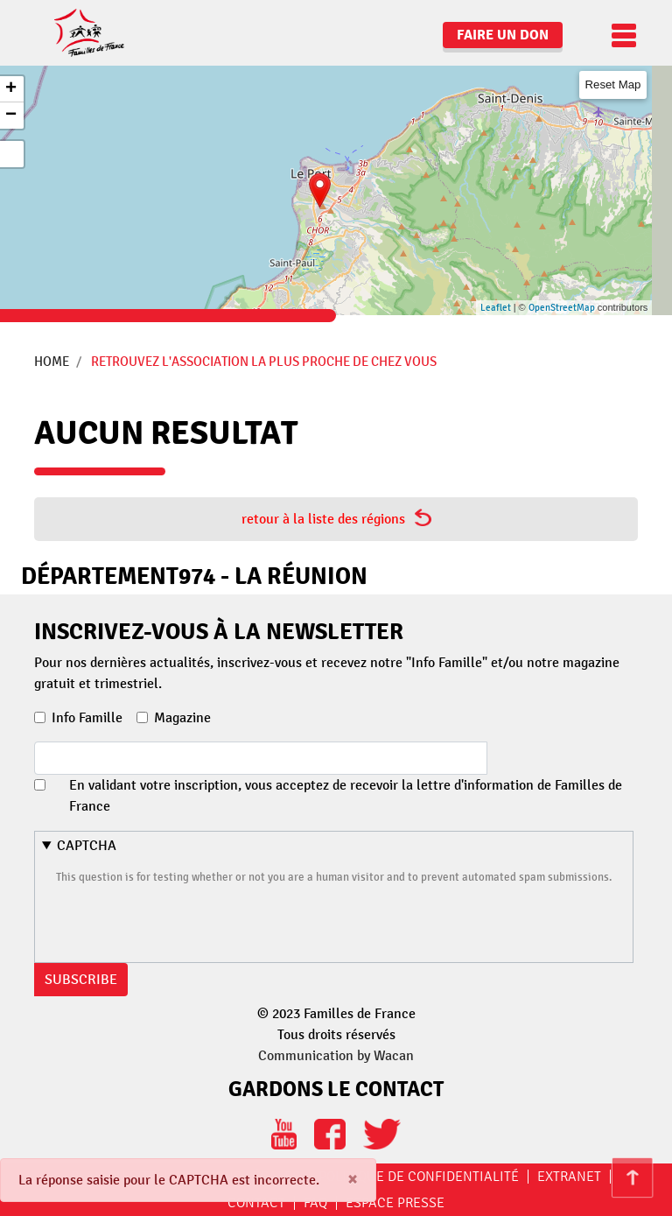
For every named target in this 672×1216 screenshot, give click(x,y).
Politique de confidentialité (418, 1177)
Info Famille (87, 718)
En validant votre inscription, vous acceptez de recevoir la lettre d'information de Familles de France (345, 796)
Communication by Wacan (336, 1056)
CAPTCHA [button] (86, 845)
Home (51, 361)
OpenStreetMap (561, 307)
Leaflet (495, 307)
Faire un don (503, 35)
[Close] (352, 1179)
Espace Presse (395, 1203)
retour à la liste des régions (336, 518)
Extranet (569, 1177)
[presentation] (189, 921)
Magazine (182, 718)
